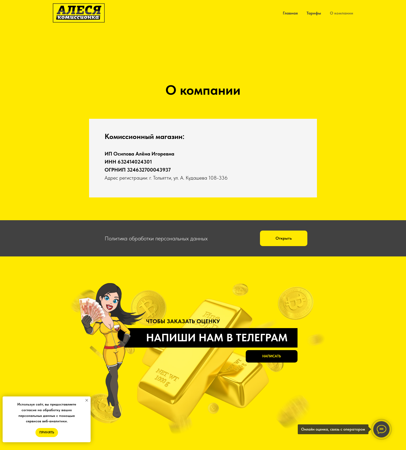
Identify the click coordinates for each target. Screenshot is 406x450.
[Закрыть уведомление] (86, 400)
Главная (290, 13)
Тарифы (314, 13)
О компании (341, 13)
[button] (283, 238)
